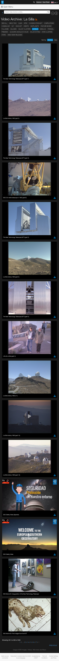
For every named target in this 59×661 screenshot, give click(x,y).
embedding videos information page (45, 394)
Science (38, 2)
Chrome (8, 440)
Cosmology (6, 26)
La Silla (35, 29)
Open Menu (7, 7)
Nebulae (43, 29)
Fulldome (5, 29)
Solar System (35, 32)
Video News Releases (15, 35)
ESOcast (19, 26)
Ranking (50, 40)
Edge (8, 442)
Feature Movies (46, 26)
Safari (8, 446)
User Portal (46, 2)
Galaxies (13, 29)
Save (6, 488)
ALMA (20, 23)
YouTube (4, 386)
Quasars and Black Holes (19, 32)
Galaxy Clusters (24, 29)
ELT (13, 26)
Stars (4, 35)
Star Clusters (47, 32)
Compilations (49, 23)
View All (4, 23)
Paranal (51, 29)
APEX (25, 23)
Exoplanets (35, 26)
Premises (5, 32)
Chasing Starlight (35, 23)
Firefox (8, 444)
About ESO (13, 23)
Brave (8, 438)
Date (55, 40)
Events (26, 26)
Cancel (17, 488)
